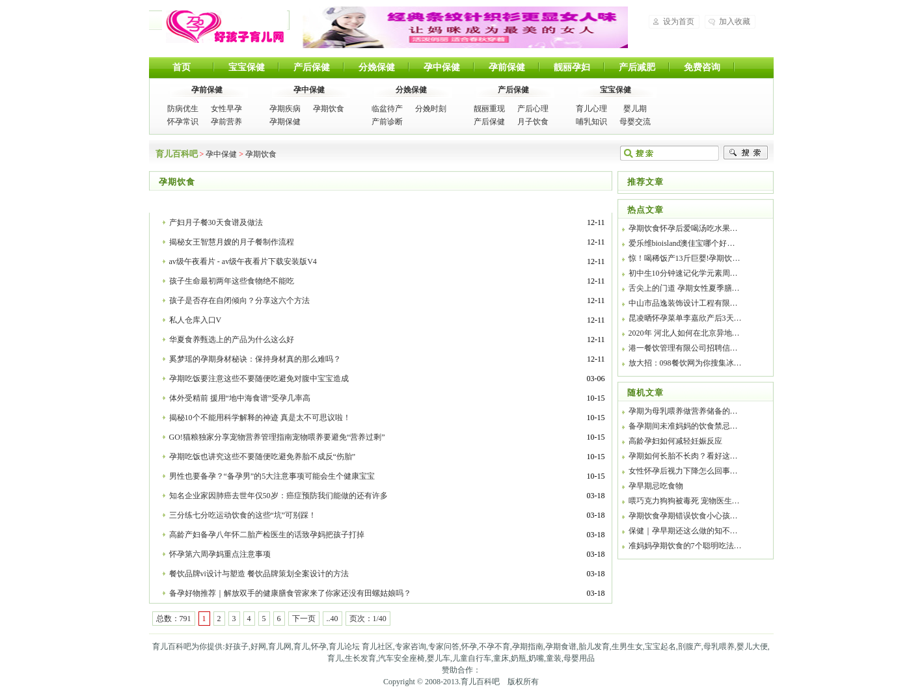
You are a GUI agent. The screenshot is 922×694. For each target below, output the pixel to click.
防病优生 (182, 108)
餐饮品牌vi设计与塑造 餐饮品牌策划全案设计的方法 (259, 573)
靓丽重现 (489, 108)
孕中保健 (442, 67)
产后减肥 (637, 67)
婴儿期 (635, 108)
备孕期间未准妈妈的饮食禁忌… (683, 426)
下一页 (304, 618)
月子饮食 (533, 121)
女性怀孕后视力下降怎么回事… (683, 470)
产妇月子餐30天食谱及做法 (216, 222)
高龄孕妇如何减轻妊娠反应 (675, 441)
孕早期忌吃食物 (656, 485)
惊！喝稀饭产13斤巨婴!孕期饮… (684, 258)
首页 (181, 67)
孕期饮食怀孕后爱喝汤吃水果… (683, 228)
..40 (332, 618)
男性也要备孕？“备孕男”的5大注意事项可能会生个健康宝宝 (272, 476)
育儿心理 (591, 108)
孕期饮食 (328, 108)
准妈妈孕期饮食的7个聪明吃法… (685, 545)
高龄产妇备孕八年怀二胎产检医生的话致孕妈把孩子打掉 (266, 534)
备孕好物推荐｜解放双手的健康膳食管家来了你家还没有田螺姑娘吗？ (290, 593)
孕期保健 (285, 121)
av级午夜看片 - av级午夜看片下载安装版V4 (243, 261)
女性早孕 (226, 108)
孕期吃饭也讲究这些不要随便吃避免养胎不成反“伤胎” (262, 456)
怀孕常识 (182, 121)
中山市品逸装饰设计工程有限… (683, 303)
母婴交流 (635, 121)
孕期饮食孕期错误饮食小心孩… (683, 515)
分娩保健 (377, 67)
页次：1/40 (367, 618)
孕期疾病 (285, 108)
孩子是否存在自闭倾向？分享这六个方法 (239, 300)
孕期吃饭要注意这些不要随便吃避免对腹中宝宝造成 (259, 378)
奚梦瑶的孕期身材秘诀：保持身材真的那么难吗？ (255, 359)
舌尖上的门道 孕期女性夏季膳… (684, 288)
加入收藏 (734, 21)
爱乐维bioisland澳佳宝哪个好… (682, 243)
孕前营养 (226, 121)
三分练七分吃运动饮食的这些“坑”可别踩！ (243, 515)
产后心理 (533, 108)
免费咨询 (702, 67)
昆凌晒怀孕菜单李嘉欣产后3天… (685, 318)
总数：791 (173, 618)
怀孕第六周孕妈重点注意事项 (220, 554)
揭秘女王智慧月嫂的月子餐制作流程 (231, 242)
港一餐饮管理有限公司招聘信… (683, 348)
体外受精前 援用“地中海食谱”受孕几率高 (240, 398)
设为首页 (678, 21)
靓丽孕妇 (572, 67)
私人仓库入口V (195, 320)
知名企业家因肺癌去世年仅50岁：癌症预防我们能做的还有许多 (278, 495)
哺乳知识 (591, 121)
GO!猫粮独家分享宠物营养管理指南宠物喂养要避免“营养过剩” (277, 437)
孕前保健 (507, 67)
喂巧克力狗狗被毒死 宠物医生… (684, 500)
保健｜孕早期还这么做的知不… (683, 530)
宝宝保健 (246, 67)
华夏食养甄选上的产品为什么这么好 (231, 339)
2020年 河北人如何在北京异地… (684, 333)
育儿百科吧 (224, 26)
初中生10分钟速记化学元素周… (683, 273)
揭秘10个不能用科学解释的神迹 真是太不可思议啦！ (260, 417)
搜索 (745, 153)
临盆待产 (387, 108)
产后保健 (311, 67)
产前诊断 (387, 121)
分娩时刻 (430, 108)
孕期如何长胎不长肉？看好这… (683, 455)
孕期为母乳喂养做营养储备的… (683, 411)
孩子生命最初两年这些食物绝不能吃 (231, 281)
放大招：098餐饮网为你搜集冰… (685, 362)
